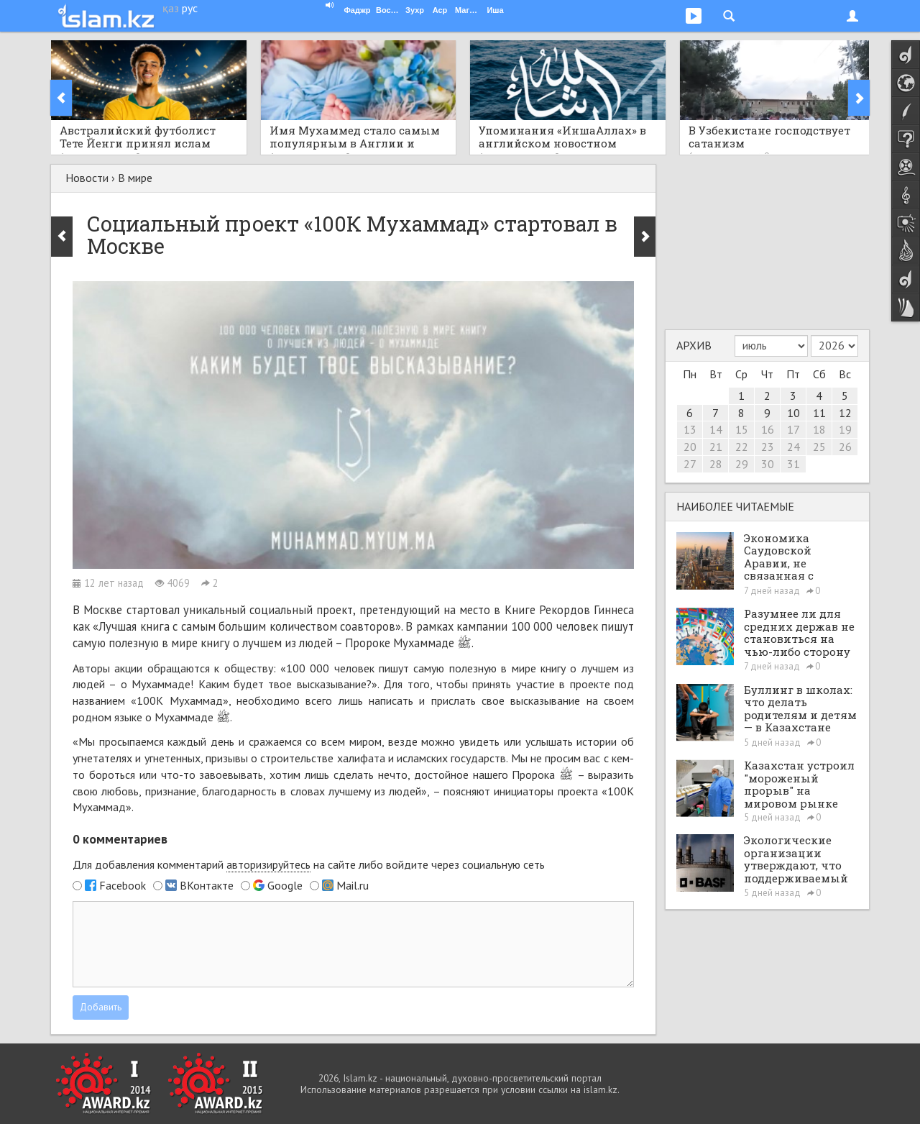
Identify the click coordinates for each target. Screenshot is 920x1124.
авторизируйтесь (268, 864)
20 (690, 446)
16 (767, 429)
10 (793, 413)
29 (741, 464)
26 (845, 446)
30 (767, 464)
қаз (170, 8)
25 (819, 446)
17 (793, 429)
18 (819, 429)
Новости (87, 177)
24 (793, 446)
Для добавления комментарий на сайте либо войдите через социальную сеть (309, 864)
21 (715, 446)
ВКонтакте (207, 885)
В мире (135, 177)
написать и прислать (422, 700)
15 (741, 429)
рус (190, 8)
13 (690, 429)
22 (741, 446)
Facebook (122, 885)
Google (285, 885)
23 (767, 446)
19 (845, 429)
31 (793, 464)
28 (715, 464)
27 (690, 464)
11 (819, 413)
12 (845, 413)
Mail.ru (352, 885)
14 (715, 429)
